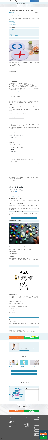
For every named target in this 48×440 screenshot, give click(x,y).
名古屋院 (35, 434)
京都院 (34, 436)
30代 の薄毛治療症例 (26, 424)
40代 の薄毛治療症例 (26, 425)
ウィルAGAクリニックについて (12, 417)
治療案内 (24, 3)
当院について (13, 3)
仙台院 (34, 432)
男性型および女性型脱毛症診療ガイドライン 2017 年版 (14, 196)
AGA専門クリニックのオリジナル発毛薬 (14, 35)
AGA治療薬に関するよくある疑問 (12, 24)
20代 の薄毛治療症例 (26, 423)
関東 (26, 390)
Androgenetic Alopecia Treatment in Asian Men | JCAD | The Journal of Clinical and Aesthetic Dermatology (18, 91)
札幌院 (34, 430)
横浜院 (34, 426)
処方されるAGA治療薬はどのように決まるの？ (13, 23)
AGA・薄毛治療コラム (11, 422)
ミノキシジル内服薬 (12, 29)
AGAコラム (35, 3)
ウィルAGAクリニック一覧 (36, 417)
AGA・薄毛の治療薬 (11, 12)
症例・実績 (20, 3)
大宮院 (34, 427)
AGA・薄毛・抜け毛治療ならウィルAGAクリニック (13, 0)
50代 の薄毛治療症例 (26, 426)
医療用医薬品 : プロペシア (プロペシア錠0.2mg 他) (13, 140)
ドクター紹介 (24, 350)
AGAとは (17, 3)
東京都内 (26, 388)
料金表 (27, 3)
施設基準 (10, 426)
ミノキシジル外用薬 (12, 30)
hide (15, 20)
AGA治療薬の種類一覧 (11, 21)
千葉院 (34, 428)
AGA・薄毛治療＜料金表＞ (11, 421)
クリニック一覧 (30, 3)
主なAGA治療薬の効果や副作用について (13, 22)
